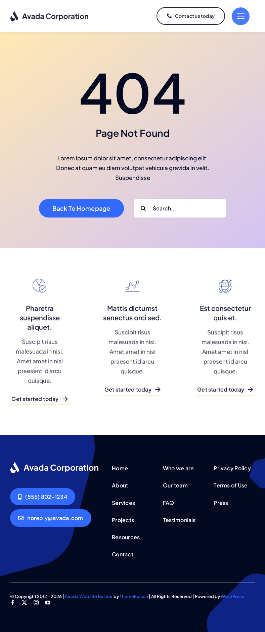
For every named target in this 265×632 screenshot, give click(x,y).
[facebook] (12, 602)
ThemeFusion (134, 596)
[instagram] (36, 602)
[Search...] (180, 208)
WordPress (232, 596)
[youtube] (47, 602)
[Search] (143, 208)
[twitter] (24, 602)
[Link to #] (241, 16)
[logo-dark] (49, 13)
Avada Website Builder (89, 596)
